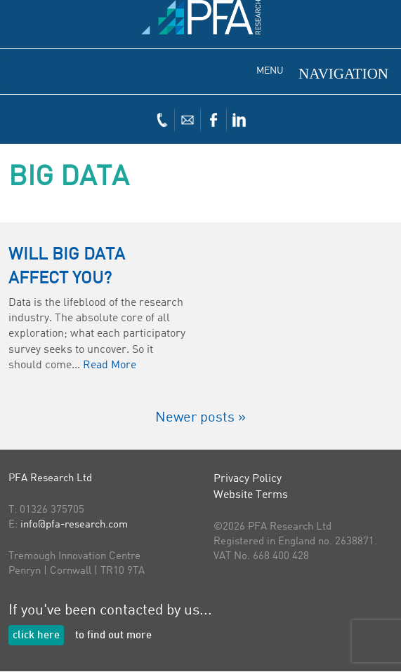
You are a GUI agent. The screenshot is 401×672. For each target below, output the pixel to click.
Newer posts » (200, 418)
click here (36, 636)
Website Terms (250, 495)
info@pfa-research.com (74, 525)
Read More (109, 365)
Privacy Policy (247, 479)
